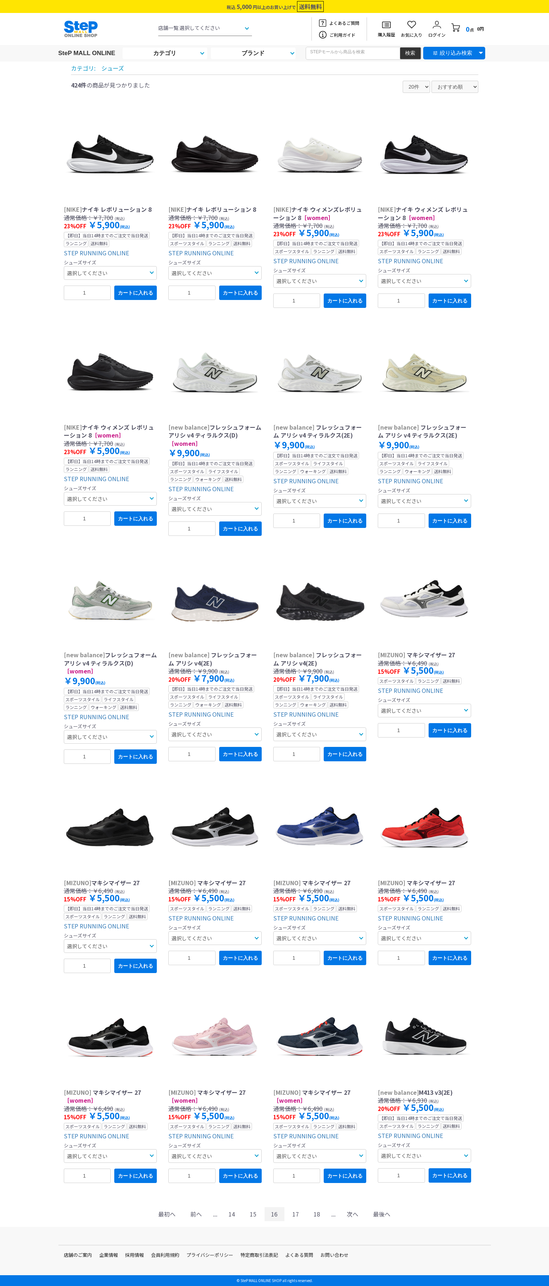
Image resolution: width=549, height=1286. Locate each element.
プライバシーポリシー (209, 1254)
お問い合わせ (334, 1254)
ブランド (253, 53)
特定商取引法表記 (259, 1254)
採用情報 (134, 1254)
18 (317, 1214)
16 (274, 1214)
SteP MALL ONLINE (86, 53)
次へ (352, 1214)
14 (232, 1214)
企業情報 (108, 1254)
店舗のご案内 (78, 1254)
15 (253, 1214)
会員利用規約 (165, 1254)
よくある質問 (299, 1254)
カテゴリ (164, 53)
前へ (196, 1214)
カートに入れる (135, 293)
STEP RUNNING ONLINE (96, 253)
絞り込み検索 (456, 53)
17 (295, 1214)
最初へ (167, 1214)
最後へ (381, 1214)
